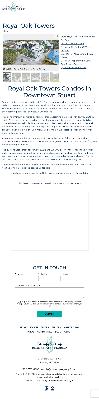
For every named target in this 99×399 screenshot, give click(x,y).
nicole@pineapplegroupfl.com (59, 369)
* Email (65, 274)
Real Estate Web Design (37, 380)
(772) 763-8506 (30, 369)
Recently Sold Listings (72, 43)
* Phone (42, 274)
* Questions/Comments (27, 285)
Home (23, 327)
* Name (19, 274)
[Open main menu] (95, 7)
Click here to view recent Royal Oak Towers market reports (49, 183)
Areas (31, 332)
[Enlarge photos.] (56, 36)
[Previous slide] (5, 52)
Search (33, 327)
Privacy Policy (43, 377)
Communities (44, 332)
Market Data (71, 327)
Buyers (45, 327)
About (68, 332)
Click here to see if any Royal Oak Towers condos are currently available (50, 173)
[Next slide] (57, 52)
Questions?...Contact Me (73, 67)
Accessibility (57, 377)
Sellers (56, 327)
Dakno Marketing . (64, 380)
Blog (58, 332)
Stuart (6, 31)
